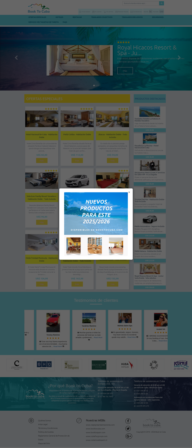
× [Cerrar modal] (129, 192)
